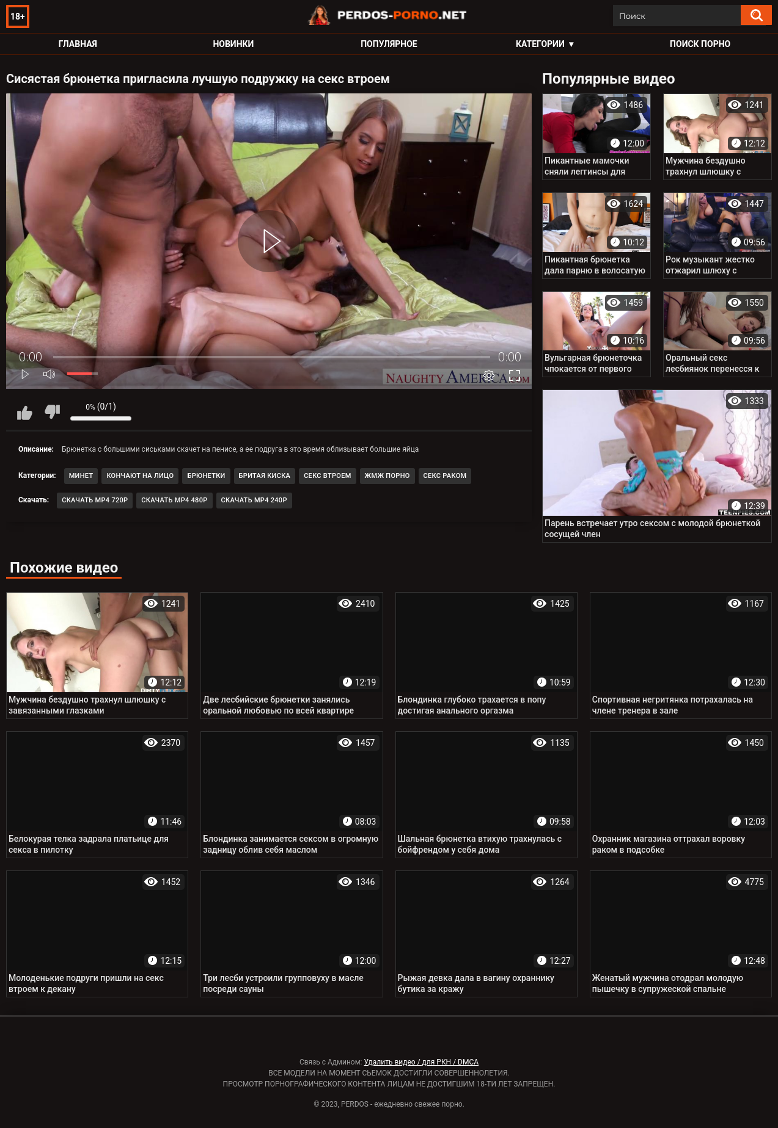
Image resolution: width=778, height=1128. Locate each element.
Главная (78, 44)
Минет (81, 476)
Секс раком (445, 476)
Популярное (389, 44)
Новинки (233, 44)
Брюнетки (206, 476)
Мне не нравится (52, 412)
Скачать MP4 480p (174, 500)
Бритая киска (265, 476)
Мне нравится (24, 412)
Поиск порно (700, 44)
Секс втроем (327, 476)
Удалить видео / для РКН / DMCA (421, 1062)
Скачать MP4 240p (254, 500)
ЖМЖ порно (387, 476)
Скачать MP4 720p (95, 500)
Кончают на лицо (140, 476)
